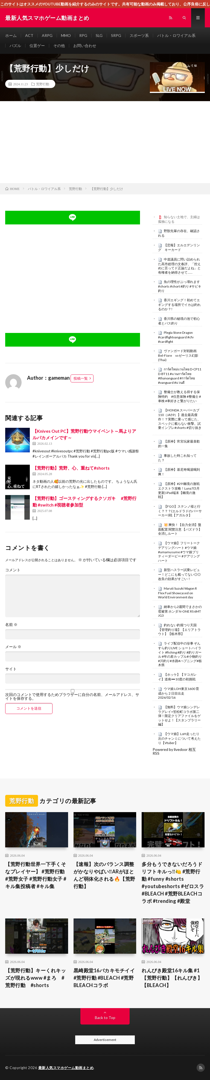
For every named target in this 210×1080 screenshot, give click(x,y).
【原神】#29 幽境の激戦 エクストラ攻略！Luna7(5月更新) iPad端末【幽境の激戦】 (179, 490)
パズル (15, 45)
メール (13, 647)
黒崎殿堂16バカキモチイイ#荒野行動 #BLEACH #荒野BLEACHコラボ (104, 977)
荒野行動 (42, 84)
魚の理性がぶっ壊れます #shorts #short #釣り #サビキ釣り (180, 286)
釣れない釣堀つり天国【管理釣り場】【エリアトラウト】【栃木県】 (179, 629)
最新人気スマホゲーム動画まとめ (66, 1068)
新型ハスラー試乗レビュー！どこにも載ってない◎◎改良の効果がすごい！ (179, 574)
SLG (99, 35)
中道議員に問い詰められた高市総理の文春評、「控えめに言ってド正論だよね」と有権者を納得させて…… (179, 265)
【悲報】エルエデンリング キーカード (179, 247)
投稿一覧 (81, 378)
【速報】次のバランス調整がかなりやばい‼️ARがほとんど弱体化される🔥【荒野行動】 (104, 875)
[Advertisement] (105, 142)
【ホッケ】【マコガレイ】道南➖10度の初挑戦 (177, 676)
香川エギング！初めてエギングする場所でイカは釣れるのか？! (179, 304)
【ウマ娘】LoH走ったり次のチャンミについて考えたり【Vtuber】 (179, 738)
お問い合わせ (84, 45)
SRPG (116, 35)
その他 (59, 45)
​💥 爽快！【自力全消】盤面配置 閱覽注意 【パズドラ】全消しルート (180, 529)
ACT (29, 35)
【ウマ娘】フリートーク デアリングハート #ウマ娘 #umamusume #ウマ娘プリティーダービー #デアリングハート (179, 552)
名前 (11, 625)
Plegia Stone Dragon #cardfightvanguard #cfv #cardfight (176, 337)
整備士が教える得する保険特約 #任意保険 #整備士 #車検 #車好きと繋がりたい (179, 396)
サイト (11, 669)
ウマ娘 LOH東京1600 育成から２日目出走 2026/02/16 (178, 693)
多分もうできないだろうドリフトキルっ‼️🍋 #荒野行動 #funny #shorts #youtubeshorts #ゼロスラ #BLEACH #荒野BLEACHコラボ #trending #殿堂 (173, 882)
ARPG (47, 35)
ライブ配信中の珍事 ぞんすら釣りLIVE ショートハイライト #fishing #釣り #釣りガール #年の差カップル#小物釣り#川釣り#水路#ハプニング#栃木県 (180, 654)
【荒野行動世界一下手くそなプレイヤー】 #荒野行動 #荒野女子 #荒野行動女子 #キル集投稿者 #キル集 (35, 875)
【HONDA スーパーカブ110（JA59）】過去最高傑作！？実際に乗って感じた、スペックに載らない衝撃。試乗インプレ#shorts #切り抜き (180, 419)
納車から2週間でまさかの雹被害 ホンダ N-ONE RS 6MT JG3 (180, 611)
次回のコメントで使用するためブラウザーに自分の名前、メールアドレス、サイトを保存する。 (72, 696)
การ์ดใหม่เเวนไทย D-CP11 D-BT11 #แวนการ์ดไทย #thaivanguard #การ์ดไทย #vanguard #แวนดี (179, 375)
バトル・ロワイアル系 (176, 35)
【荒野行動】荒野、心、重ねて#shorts (71, 467)
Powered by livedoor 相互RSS (174, 751)
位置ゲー (37, 45)
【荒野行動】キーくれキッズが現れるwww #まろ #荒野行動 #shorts (35, 977)
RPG (83, 35)
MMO (66, 35)
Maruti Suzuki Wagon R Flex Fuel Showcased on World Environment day (177, 592)
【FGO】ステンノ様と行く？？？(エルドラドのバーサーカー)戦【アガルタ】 (180, 510)
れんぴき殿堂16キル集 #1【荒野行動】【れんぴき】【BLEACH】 (172, 977)
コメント (13, 570)
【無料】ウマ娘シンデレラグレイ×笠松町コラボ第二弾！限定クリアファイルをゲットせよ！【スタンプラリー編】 (179, 716)
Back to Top (105, 1017)
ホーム (11, 35)
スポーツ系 (139, 35)
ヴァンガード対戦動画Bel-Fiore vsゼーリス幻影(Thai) (178, 355)
